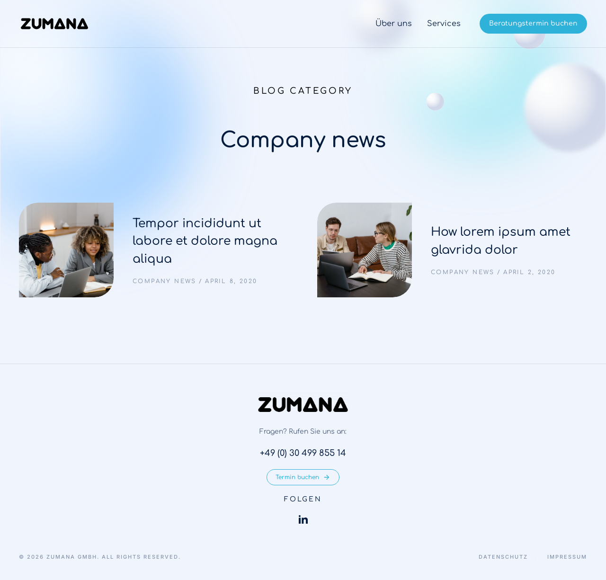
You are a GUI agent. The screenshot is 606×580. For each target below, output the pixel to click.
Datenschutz (503, 557)
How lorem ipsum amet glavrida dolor (500, 241)
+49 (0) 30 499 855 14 (303, 453)
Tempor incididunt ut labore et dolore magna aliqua (205, 241)
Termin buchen (303, 477)
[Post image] (66, 250)
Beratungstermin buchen (533, 23)
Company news (164, 281)
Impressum (567, 557)
